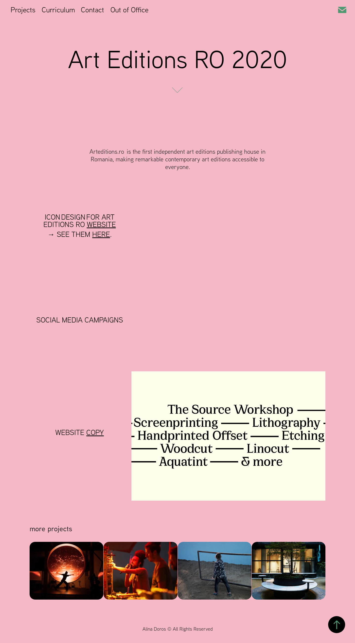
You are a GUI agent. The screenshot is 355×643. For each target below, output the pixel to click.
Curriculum (58, 9)
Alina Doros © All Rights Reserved (177, 629)
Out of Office (129, 9)
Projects (23, 9)
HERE (101, 234)
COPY (95, 432)
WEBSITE (101, 224)
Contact (92, 9)
